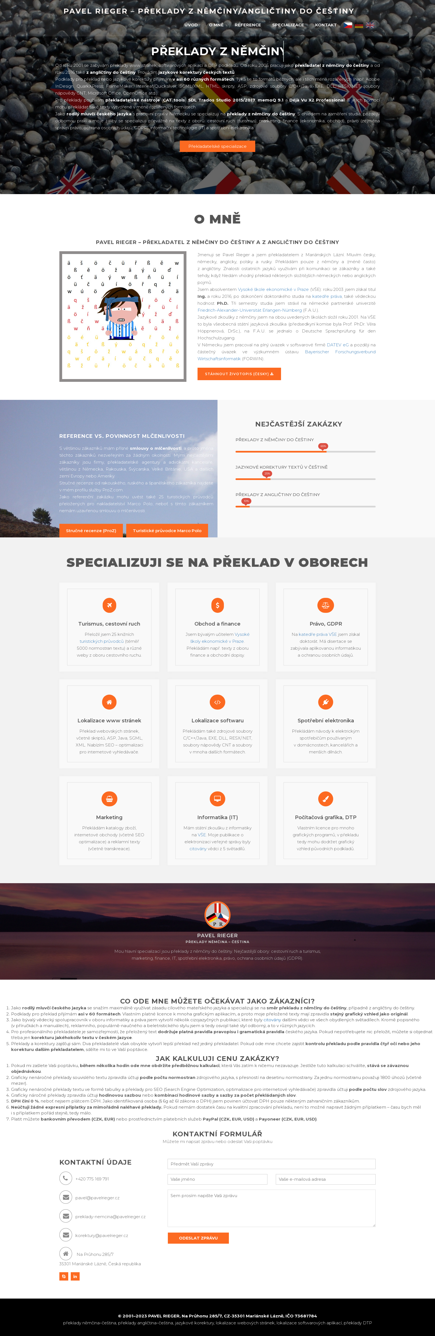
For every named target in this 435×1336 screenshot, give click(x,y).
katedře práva (327, 296)
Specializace (288, 24)
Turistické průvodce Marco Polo (167, 530)
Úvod (191, 24)
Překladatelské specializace (217, 146)
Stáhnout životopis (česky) (239, 374)
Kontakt (326, 24)
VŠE (202, 834)
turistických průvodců (102, 641)
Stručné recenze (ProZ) (91, 530)
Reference (248, 24)
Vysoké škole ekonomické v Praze (273, 289)
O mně (216, 24)
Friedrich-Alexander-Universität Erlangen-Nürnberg (250, 310)
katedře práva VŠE (318, 634)
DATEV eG (337, 344)
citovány (198, 848)
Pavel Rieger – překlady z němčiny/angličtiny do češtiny (209, 11)
